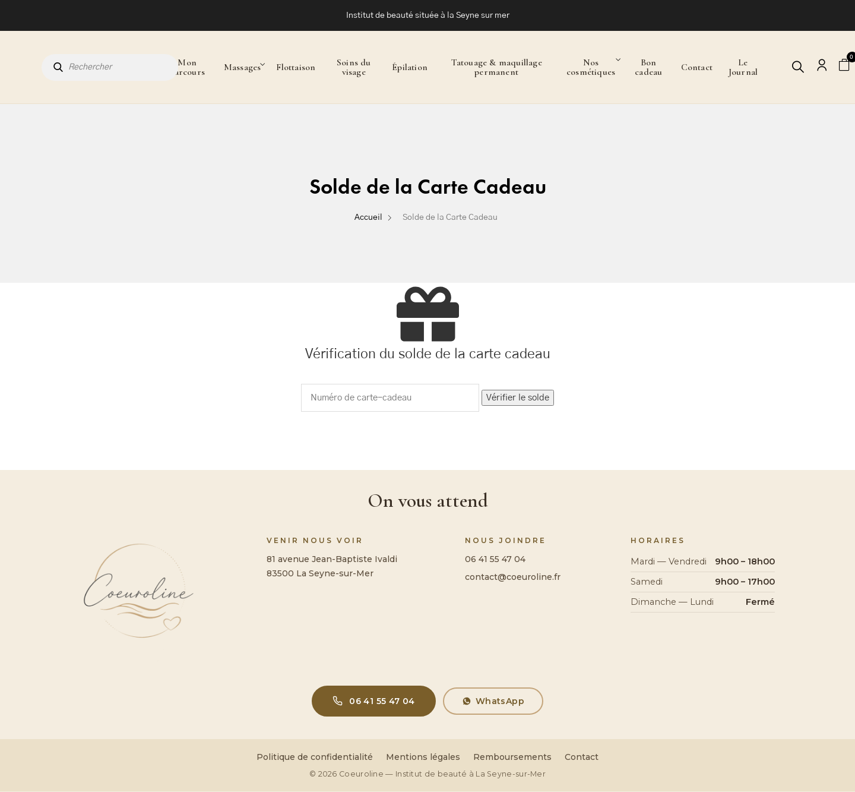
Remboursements (512, 757)
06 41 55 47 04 (495, 559)
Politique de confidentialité (314, 757)
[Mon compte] (822, 67)
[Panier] (844, 66)
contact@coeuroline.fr (512, 577)
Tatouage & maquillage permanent (496, 67)
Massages (242, 67)
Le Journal (743, 67)
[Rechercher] (798, 67)
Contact (696, 67)
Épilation (410, 67)
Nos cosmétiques (590, 67)
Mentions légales (423, 757)
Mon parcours (187, 67)
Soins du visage (354, 67)
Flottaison (295, 67)
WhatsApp (493, 701)
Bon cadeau (648, 67)
